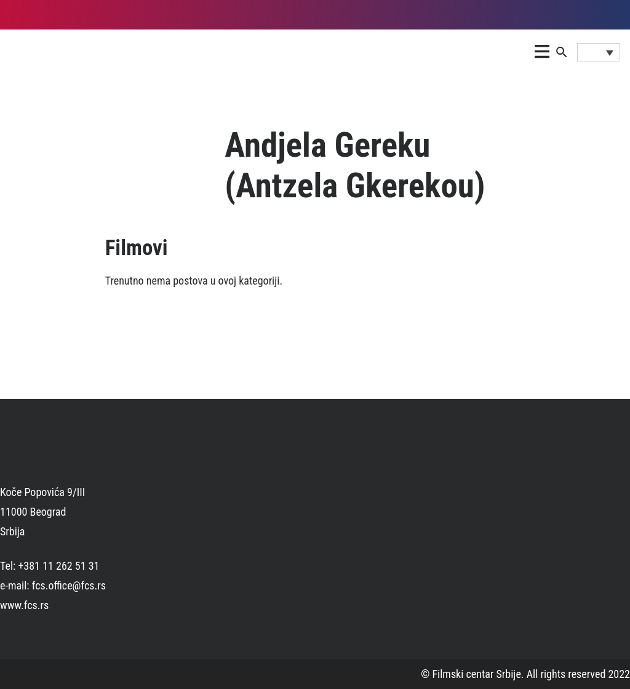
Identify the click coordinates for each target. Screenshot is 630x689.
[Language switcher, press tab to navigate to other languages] (598, 52)
